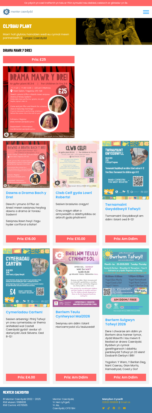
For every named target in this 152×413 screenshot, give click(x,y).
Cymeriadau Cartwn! (24, 312)
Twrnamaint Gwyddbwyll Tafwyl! (123, 206)
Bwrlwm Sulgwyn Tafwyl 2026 (120, 322)
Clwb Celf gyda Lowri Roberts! (74, 195)
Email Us (125, 402)
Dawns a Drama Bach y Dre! (26, 195)
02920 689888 (110, 402)
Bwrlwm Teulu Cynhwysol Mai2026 (73, 314)
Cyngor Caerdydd (35, 38)
